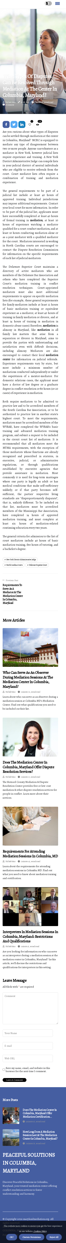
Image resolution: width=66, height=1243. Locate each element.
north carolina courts (14, 565)
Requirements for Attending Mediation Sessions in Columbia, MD (30, 854)
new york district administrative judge (21, 559)
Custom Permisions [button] (31, 1237)
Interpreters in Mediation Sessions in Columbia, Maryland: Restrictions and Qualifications (30, 936)
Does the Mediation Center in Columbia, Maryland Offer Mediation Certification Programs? (40, 1113)
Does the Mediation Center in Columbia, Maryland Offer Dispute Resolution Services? (28, 767)
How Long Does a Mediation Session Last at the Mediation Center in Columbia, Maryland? (40, 1135)
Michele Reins (10, 102)
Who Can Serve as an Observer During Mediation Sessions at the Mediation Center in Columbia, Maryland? (28, 679)
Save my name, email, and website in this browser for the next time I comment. (28, 1069)
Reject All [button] (54, 1237)
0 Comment (10, 104)
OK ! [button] (12, 1237)
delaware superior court (38, 565)
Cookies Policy (40, 1231)
